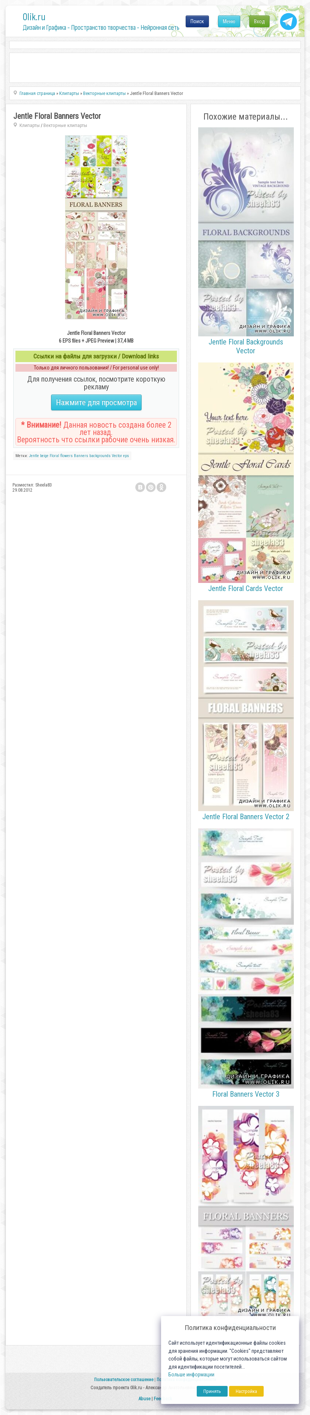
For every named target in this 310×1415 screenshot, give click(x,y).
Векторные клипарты (65, 125)
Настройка (246, 1391)
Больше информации (191, 1375)
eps (126, 455)
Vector (117, 455)
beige (44, 455)
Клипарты (29, 125)
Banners (81, 455)
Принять (212, 1391)
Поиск (197, 21)
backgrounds (100, 455)
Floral (54, 455)
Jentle (34, 455)
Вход (259, 21)
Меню (229, 21)
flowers (66, 455)
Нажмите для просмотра (96, 402)
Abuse (144, 1398)
